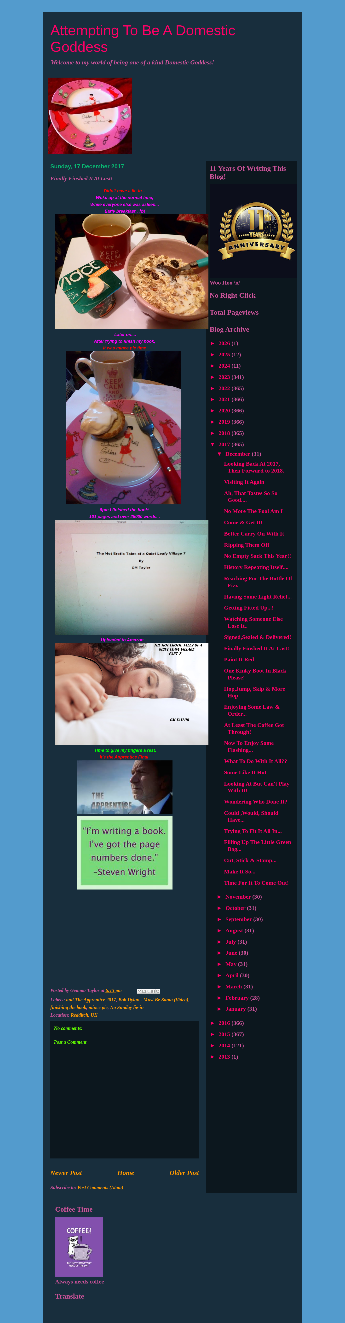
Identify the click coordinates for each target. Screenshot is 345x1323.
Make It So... (239, 871)
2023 (224, 377)
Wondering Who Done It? (255, 801)
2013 (224, 1057)
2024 (224, 366)
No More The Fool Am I (253, 511)
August (234, 930)
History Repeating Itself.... (256, 567)
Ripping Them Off (246, 545)
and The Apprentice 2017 (91, 999)
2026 (224, 343)
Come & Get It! (243, 522)
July (231, 942)
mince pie (98, 1007)
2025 (224, 354)
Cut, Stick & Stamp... (250, 860)
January (236, 1009)
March (234, 986)
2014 (224, 1045)
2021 (224, 399)
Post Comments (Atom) (100, 1187)
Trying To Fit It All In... (253, 831)
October (236, 908)
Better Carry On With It (254, 533)
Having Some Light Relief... (258, 596)
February (237, 998)
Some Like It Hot (245, 772)
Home (125, 1172)
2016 (224, 1023)
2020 (224, 410)
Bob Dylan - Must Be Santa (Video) (153, 999)
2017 (224, 444)
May (231, 964)
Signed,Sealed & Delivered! (257, 637)
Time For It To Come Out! (256, 883)
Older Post (184, 1172)
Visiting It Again (244, 482)
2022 (224, 388)
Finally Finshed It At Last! (256, 648)
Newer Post (66, 1172)
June (232, 953)
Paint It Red (239, 659)
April (232, 975)
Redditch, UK (84, 1015)
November (238, 897)
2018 (224, 433)
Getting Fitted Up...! (249, 607)
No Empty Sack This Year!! (257, 556)
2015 (224, 1034)
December (238, 454)
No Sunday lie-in (127, 1007)
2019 (224, 422)
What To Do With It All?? (255, 761)
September (239, 919)
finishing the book (68, 1007)
